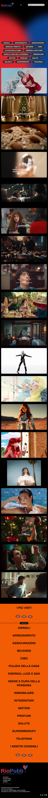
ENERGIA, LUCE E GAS (34, 50)
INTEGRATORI (24, 700)
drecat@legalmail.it (25, 791)
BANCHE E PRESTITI (13, 47)
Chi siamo (5, 777)
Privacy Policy (7, 778)
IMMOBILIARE (38, 54)
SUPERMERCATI (23, 62)
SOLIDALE (8, 62)
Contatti (5, 782)
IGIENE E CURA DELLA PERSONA (16, 54)
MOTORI (12, 58)
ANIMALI (6, 43)
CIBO (40, 47)
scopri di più (24, 623)
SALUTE (35, 58)
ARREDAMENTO (21, 43)
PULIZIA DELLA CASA (13, 50)
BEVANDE (29, 47)
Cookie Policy (7, 780)
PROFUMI (23, 58)
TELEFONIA (38, 62)
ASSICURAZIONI (38, 43)
